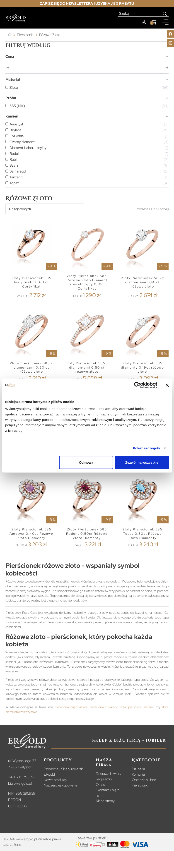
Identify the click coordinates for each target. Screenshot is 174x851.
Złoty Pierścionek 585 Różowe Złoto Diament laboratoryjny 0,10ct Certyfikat (87, 282)
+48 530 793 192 (21, 777)
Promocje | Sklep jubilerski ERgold (63, 772)
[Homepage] (15, 18)
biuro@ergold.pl (20, 783)
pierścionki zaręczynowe (71, 707)
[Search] (165, 13)
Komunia (138, 774)
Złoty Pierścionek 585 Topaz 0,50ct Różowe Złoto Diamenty (142, 533)
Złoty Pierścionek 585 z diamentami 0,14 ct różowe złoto (142, 282)
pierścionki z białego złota (107, 707)
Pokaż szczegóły (146, 448)
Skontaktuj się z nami (107, 793)
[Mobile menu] (165, 22)
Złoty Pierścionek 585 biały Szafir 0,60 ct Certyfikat (31, 282)
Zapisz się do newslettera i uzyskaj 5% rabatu (87, 3)
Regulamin (104, 779)
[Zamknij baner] (167, 385)
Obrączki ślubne (144, 779)
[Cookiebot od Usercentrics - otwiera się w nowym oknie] (137, 385)
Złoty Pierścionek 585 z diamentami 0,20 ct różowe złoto (31, 367)
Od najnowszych (20, 209)
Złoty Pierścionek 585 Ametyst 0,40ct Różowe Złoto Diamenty (31, 533)
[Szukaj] (139, 13)
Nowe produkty (55, 779)
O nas (100, 784)
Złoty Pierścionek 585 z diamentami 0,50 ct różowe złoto (86, 367)
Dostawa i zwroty (108, 773)
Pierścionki (140, 785)
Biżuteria (138, 769)
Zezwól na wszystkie (141, 462)
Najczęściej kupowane (60, 785)
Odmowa (86, 462)
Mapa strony (105, 800)
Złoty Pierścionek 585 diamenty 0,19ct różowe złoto (142, 367)
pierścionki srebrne (141, 707)
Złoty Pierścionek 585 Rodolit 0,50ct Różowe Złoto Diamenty (87, 533)
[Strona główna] (9, 35)
